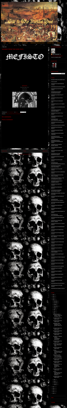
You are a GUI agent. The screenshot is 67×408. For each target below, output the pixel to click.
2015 (53, 389)
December (55, 301)
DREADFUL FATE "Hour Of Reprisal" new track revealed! (57, 356)
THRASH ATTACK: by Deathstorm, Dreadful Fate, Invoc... (57, 366)
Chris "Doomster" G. (56, 54)
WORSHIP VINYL (50, 42)
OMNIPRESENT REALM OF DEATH (37, 42)
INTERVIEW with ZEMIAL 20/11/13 (58, 288)
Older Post (45, 151)
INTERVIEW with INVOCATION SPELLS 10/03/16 (57, 175)
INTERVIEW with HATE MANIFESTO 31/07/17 (55, 154)
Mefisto (7, 113)
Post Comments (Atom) (27, 154)
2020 (53, 296)
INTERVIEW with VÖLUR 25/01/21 (57, 283)
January (55, 384)
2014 (53, 391)
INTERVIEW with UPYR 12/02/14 (57, 266)
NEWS (9, 42)
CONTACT (59, 42)
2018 (53, 299)
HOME (4, 42)
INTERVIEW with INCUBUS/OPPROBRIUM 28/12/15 (58, 163)
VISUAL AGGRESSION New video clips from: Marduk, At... (57, 373)
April (54, 379)
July (54, 309)
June (54, 311)
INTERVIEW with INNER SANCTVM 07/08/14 (56, 166)
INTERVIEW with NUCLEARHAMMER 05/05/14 (57, 215)
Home (25, 151)
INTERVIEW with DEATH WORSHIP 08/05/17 (56, 111)
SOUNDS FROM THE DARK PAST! (15, 113)
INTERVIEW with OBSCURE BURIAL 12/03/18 (56, 221)
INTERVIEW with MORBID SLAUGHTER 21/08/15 (56, 191)
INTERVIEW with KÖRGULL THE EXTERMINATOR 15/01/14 (57, 179)
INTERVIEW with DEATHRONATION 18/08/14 (56, 120)
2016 (53, 388)
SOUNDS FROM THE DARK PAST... (57, 319)
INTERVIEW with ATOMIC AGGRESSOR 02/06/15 (56, 92)
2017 (53, 386)
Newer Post (4, 151)
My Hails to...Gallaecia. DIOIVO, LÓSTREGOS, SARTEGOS (57, 338)
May (54, 312)
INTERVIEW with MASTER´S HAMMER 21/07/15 (56, 182)
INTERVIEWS (16, 42)
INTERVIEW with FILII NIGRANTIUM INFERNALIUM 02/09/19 (57, 137)
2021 (53, 294)
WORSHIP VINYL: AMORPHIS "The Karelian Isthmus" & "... (57, 325)
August (54, 307)
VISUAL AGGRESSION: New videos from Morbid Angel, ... (57, 352)
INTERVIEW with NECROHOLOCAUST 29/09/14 (57, 200)
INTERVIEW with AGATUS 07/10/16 (58, 86)
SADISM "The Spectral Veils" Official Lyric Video (57, 344)
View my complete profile (56, 57)
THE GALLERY (25, 42)
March (54, 381)
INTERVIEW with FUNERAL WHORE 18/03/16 (56, 145)
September (55, 306)
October (55, 304)
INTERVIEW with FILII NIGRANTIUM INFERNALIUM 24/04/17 (57, 141)
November (55, 302)
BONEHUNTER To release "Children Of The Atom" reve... (57, 315)
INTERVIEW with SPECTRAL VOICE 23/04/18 (56, 252)
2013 (53, 393)
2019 (53, 298)
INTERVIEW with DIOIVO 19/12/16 (58, 125)
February (55, 382)
